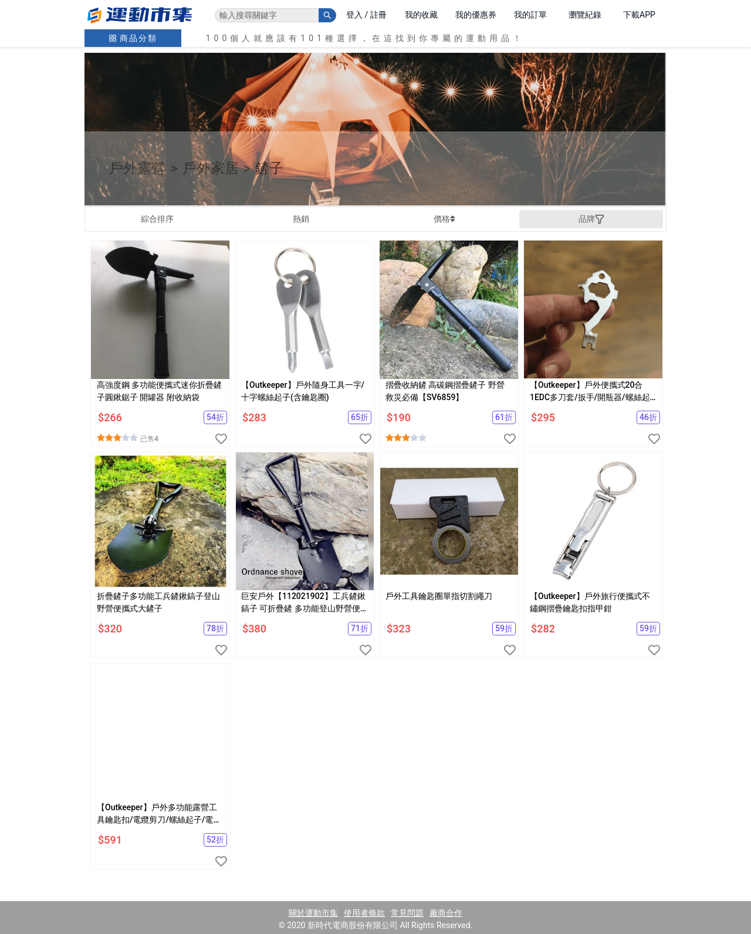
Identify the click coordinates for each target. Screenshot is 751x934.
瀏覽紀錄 (585, 14)
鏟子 (269, 168)
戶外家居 (210, 168)
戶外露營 (137, 168)
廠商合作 (445, 913)
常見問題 (407, 913)
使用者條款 (364, 913)
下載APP (639, 14)
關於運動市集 (313, 913)
